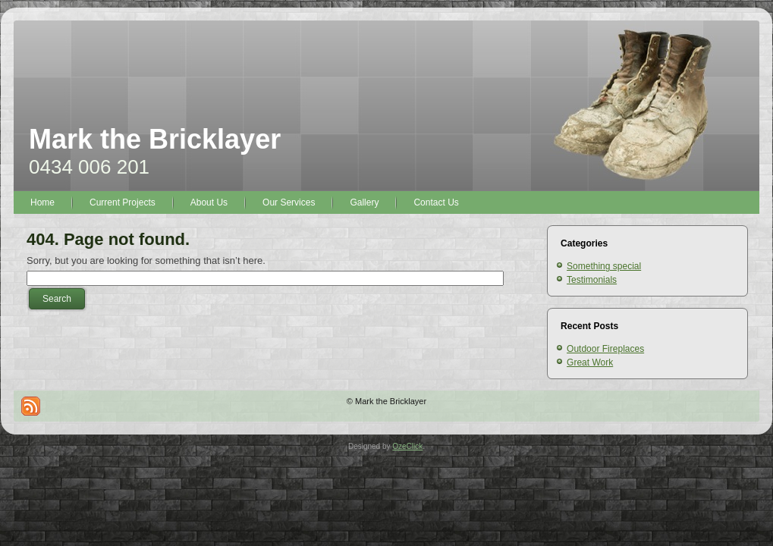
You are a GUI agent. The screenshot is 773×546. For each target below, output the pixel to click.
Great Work (590, 362)
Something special (604, 266)
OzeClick (407, 446)
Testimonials (592, 280)
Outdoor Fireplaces (605, 349)
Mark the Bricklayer (155, 139)
